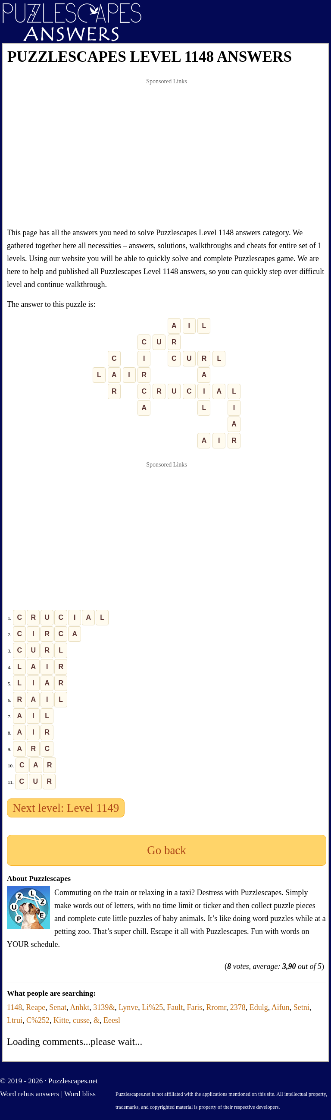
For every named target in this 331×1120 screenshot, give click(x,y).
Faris (194, 1007)
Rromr (216, 1007)
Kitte (61, 1020)
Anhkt (79, 1007)
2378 (238, 1007)
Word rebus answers (29, 1094)
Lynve (128, 1007)
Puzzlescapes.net (73, 1081)
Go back (166, 850)
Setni (301, 1007)
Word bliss (80, 1094)
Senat (57, 1007)
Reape (35, 1007)
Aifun (281, 1007)
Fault (175, 1007)
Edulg (259, 1007)
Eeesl (111, 1020)
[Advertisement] (166, 152)
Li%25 (152, 1007)
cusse (81, 1020)
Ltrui (14, 1020)
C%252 (38, 1020)
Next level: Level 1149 (65, 807)
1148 (14, 1007)
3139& (104, 1007)
